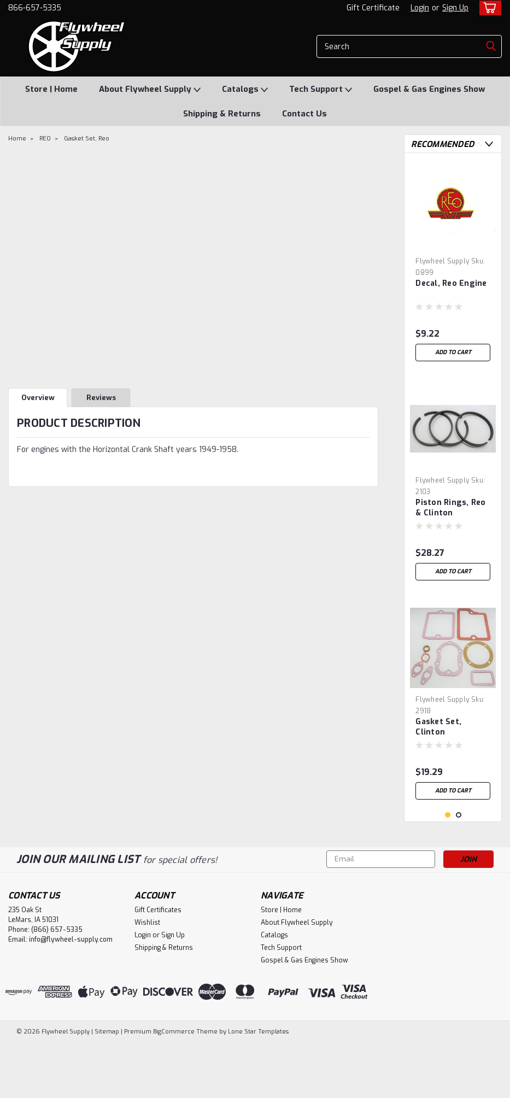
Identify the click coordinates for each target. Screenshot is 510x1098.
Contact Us (304, 113)
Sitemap (107, 1087)
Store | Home (51, 89)
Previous (478, 144)
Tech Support (320, 90)
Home (17, 138)
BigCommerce (174, 1087)
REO (45, 138)
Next (489, 144)
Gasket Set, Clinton (438, 727)
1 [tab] (448, 871)
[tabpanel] (453, 263)
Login (420, 8)
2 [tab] (459, 871)
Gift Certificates (157, 965)
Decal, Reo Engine (450, 283)
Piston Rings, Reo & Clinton (450, 507)
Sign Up (455, 8)
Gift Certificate (373, 8)
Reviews (101, 397)
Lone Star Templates (258, 1087)
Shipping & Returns (222, 113)
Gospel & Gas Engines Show (429, 89)
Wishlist (147, 978)
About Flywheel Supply (150, 90)
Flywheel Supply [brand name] (442, 261)
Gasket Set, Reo (86, 138)
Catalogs (245, 90)
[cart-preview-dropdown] (488, 8)
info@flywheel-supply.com (71, 995)
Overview (38, 397)
